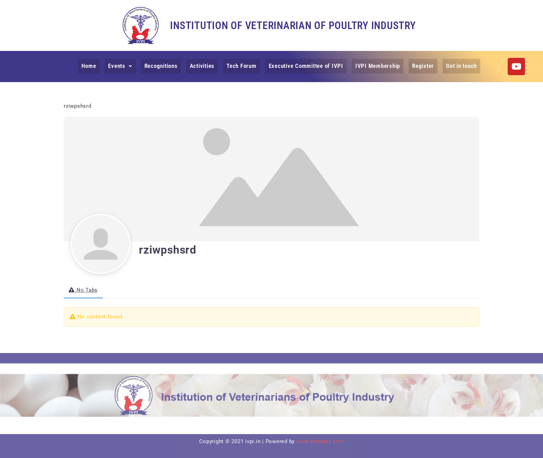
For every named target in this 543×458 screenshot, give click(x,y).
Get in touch (459, 65)
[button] (122, 66)
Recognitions (162, 65)
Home (91, 65)
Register (421, 65)
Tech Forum (243, 65)
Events (122, 65)
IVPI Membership (376, 65)
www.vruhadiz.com (320, 441)
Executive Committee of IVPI (305, 65)
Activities (203, 65)
